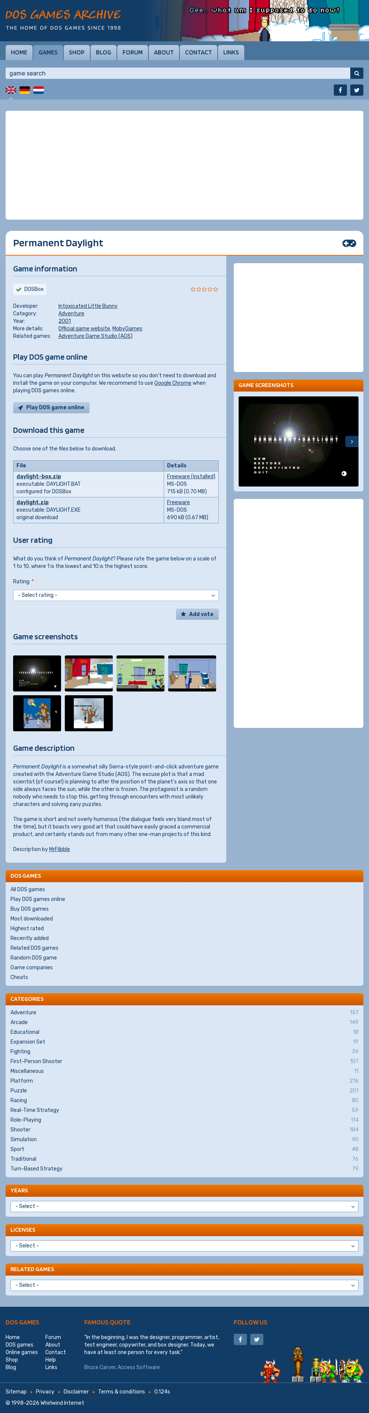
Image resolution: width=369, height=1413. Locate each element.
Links (231, 52)
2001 (64, 321)
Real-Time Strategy (184, 1110)
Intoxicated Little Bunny (88, 306)
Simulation (184, 1139)
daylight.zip (32, 502)
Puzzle (184, 1091)
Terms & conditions (121, 1392)
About (164, 52)
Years (19, 1190)
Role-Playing (184, 1120)
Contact (198, 52)
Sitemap (16, 1392)
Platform (184, 1081)
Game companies (31, 967)
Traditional (184, 1159)
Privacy (45, 1392)
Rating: (23, 581)
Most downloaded (31, 919)
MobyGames (127, 328)
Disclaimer (76, 1392)
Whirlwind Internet (62, 1403)
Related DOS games (34, 948)
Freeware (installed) (191, 476)
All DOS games (27, 889)
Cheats (19, 977)
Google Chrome (172, 383)
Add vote (201, 614)
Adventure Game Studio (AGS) (95, 336)
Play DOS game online (55, 407)
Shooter (184, 1130)
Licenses (22, 1229)
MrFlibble (59, 849)
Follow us (250, 1322)
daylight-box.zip (38, 476)
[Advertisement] (184, 165)
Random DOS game (33, 958)
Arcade (184, 1022)
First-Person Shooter (184, 1061)
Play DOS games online (37, 899)
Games (48, 52)
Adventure (71, 313)
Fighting (184, 1052)
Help (50, 1360)
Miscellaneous (184, 1071)
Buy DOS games (29, 909)
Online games (22, 1352)
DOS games (22, 1322)
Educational (184, 1032)
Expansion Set (184, 1042)
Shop (77, 52)
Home (19, 52)
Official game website (84, 328)
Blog (103, 52)
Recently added (29, 938)
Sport (184, 1149)
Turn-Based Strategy (184, 1169)
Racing (184, 1100)
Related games (32, 1269)
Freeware (178, 502)
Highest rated (27, 928)
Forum (133, 52)
